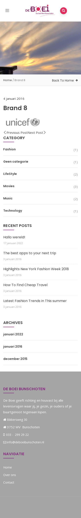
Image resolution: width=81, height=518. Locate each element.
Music (8, 198)
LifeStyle (10, 174)
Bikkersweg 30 (17, 420)
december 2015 (15, 359)
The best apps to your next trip (29, 253)
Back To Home (63, 80)
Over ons (9, 475)
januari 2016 (12, 346)
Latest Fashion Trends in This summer (35, 300)
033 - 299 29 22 (17, 435)
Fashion (9, 149)
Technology (12, 210)
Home (7, 80)
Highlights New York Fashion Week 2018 (36, 269)
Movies (8, 186)
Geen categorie (15, 161)
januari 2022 (13, 334)
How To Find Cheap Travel (25, 284)
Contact (8, 482)
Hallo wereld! (14, 237)
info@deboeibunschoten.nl (23, 442)
